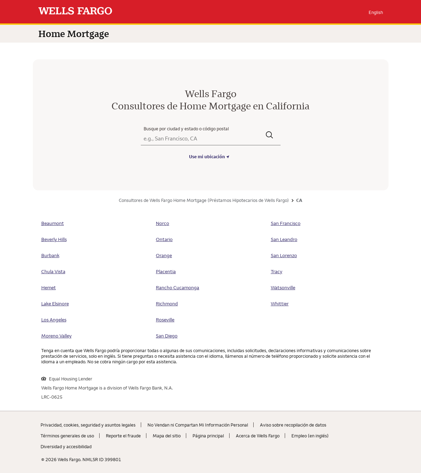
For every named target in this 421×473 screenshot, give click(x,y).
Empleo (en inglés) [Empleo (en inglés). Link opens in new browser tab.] (310, 435)
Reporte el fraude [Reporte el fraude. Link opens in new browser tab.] (123, 435)
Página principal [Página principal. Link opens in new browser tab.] (208, 435)
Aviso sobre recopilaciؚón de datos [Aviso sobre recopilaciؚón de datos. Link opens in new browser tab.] (293, 424)
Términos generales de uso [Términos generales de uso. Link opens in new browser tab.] (67, 435)
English (376, 12)
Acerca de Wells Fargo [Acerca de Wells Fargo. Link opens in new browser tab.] (258, 435)
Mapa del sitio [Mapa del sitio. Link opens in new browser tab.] (167, 435)
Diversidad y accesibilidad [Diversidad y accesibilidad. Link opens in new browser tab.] (66, 446)
